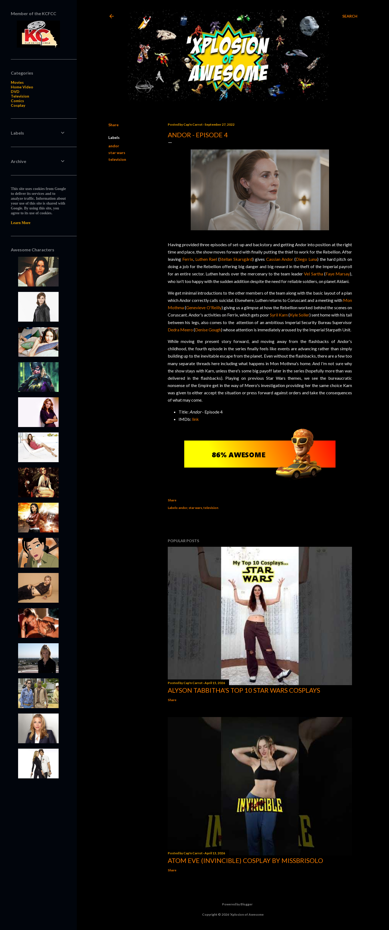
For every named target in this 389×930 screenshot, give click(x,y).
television (117, 159)
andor (113, 146)
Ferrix (187, 259)
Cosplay (18, 105)
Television (20, 96)
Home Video (22, 87)
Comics (17, 100)
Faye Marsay (338, 273)
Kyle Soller (299, 314)
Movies (17, 82)
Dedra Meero (180, 329)
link (195, 419)
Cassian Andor (279, 259)
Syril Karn (279, 314)
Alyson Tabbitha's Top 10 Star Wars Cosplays (244, 690)
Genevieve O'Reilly (203, 307)
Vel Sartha (313, 273)
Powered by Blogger (233, 904)
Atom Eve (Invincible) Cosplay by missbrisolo (245, 860)
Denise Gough (208, 329)
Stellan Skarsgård (236, 259)
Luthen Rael (206, 259)
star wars (116, 152)
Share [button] (113, 124)
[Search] (349, 16)
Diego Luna (306, 259)
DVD (15, 91)
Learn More (20, 223)
